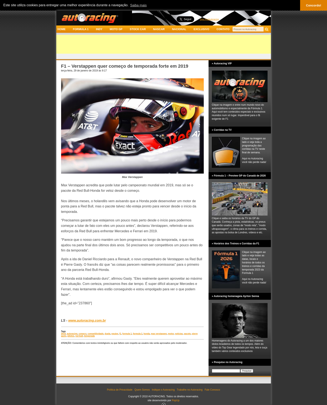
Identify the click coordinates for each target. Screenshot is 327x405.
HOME (62, 29)
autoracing (72, 334)
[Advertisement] (163, 44)
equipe (114, 334)
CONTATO (222, 29)
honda (146, 334)
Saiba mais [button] (138, 5)
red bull (79, 336)
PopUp (176, 400)
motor (171, 334)
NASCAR (159, 29)
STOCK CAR (138, 29)
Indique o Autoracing (163, 389)
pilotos (70, 336)
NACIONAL (179, 29)
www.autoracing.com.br (87, 320)
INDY (99, 29)
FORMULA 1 (80, 29)
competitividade (95, 334)
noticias (179, 334)
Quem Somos (142, 389)
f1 (120, 334)
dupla (107, 334)
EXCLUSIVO (201, 29)
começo (83, 334)
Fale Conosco (212, 389)
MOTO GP (116, 29)
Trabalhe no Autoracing (190, 389)
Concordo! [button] (313, 5)
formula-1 (137, 334)
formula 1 (127, 334)
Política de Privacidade (119, 389)
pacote (187, 334)
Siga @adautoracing (209, 19)
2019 (63, 334)
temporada (89, 336)
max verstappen (159, 334)
